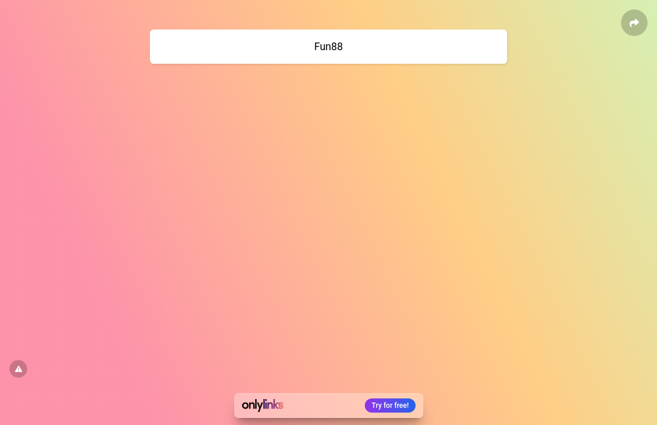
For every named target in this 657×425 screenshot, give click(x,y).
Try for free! (390, 405)
